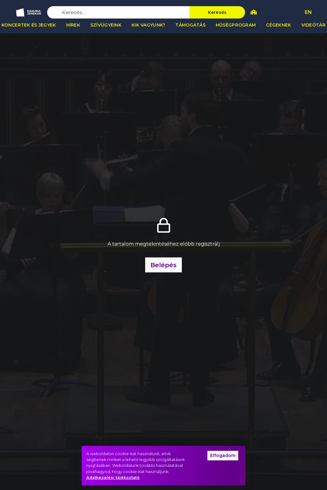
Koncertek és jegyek (29, 25)
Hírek (73, 25)
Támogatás (190, 25)
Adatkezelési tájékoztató (113, 477)
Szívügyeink (105, 25)
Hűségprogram (236, 25)
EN (308, 12)
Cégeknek (278, 25)
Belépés (163, 265)
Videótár (313, 25)
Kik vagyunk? (148, 25)
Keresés (217, 12)
